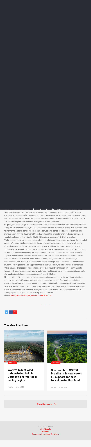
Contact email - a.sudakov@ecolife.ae (45, 434)
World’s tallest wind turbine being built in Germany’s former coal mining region (22, 375)
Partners (45, 431)
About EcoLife (45, 429)
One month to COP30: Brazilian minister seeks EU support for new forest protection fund (66, 375)
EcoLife (10, 387)
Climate (56, 363)
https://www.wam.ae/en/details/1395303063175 (31, 295)
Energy (12, 363)
